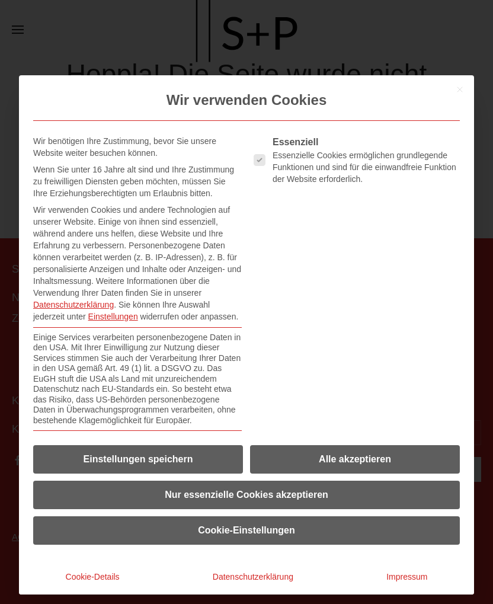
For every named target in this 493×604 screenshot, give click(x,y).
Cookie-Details (93, 576)
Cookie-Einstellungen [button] (246, 530)
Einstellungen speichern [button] (138, 459)
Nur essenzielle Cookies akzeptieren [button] (246, 495)
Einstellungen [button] (113, 316)
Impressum (406, 576)
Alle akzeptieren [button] (355, 459)
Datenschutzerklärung (73, 304)
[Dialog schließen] (459, 89)
